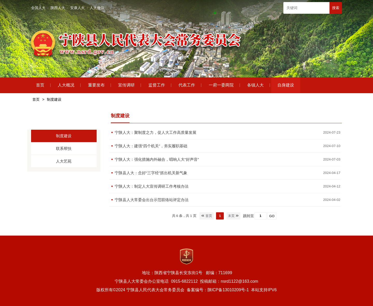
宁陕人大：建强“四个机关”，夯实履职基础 (151, 146)
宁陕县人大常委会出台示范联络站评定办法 (152, 200)
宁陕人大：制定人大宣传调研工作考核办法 (152, 186)
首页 (36, 99)
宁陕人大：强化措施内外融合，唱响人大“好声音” (157, 159)
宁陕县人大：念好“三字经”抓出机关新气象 (151, 173)
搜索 (335, 8)
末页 (233, 216)
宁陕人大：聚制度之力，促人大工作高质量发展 (155, 132)
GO (271, 216)
